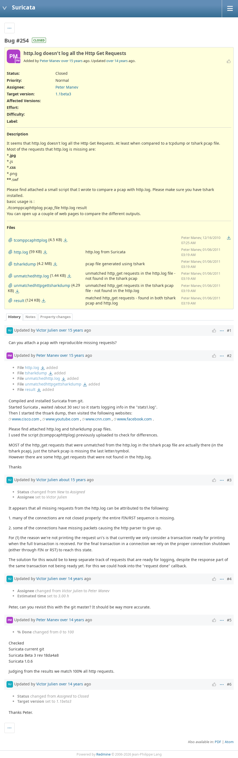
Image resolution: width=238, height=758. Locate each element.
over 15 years (71, 60)
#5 (229, 620)
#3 (229, 479)
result (30, 389)
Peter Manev (50, 60)
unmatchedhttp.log (42, 378)
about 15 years (72, 479)
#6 (229, 684)
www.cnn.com (98, 419)
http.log (32, 367)
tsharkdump (36, 372)
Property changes (55, 317)
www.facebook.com (134, 419)
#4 (229, 578)
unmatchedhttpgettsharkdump (53, 384)
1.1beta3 (63, 93)
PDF (218, 742)
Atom (229, 742)
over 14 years (117, 60)
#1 (229, 330)
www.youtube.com (62, 419)
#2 (229, 355)
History (14, 317)
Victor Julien (47, 329)
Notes (30, 317)
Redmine (103, 754)
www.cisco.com (25, 419)
